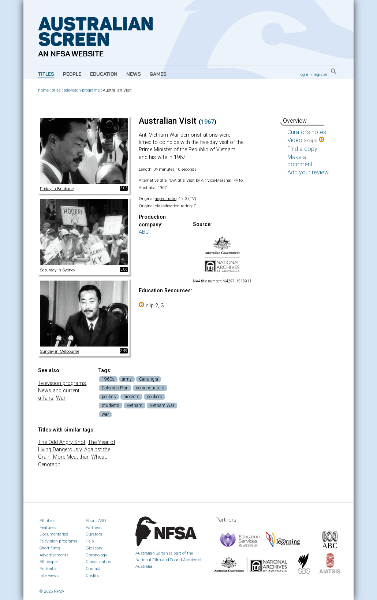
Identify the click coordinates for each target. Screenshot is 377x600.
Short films (50, 548)
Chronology (96, 555)
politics (109, 396)
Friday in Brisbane (57, 188)
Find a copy (302, 148)
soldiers (154, 396)
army (127, 379)
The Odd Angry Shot (61, 442)
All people (48, 561)
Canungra (148, 379)
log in (304, 74)
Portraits (48, 568)
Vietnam (134, 405)
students (110, 405)
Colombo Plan (115, 387)
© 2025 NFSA (52, 591)
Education (103, 74)
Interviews (49, 575)
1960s (108, 379)
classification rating (173, 205)
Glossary (94, 548)
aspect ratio (165, 198)
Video (305, 140)
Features (48, 527)
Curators (94, 534)
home (43, 90)
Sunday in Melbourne (59, 351)
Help (90, 541)
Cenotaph (49, 465)
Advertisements (54, 555)
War (61, 398)
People (72, 74)
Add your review (308, 172)
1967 (207, 121)
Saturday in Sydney (57, 270)
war (105, 414)
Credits (92, 575)
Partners (93, 527)
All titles (47, 520)
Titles (46, 74)
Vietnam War (162, 405)
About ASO (96, 520)
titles (56, 90)
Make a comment (300, 160)
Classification (98, 561)
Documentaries (54, 534)
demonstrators (150, 387)
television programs (82, 90)
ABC (144, 232)
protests (131, 396)
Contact (93, 568)
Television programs (62, 383)
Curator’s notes (306, 132)
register (320, 74)
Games (158, 74)
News (133, 74)
